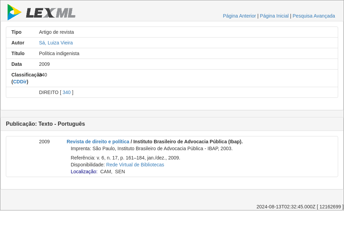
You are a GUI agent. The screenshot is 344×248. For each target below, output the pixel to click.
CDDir (20, 81)
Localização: (84, 171)
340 (66, 92)
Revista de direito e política (98, 141)
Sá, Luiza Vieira (56, 42)
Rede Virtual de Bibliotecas (135, 164)
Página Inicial (274, 16)
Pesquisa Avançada (314, 16)
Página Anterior (239, 16)
